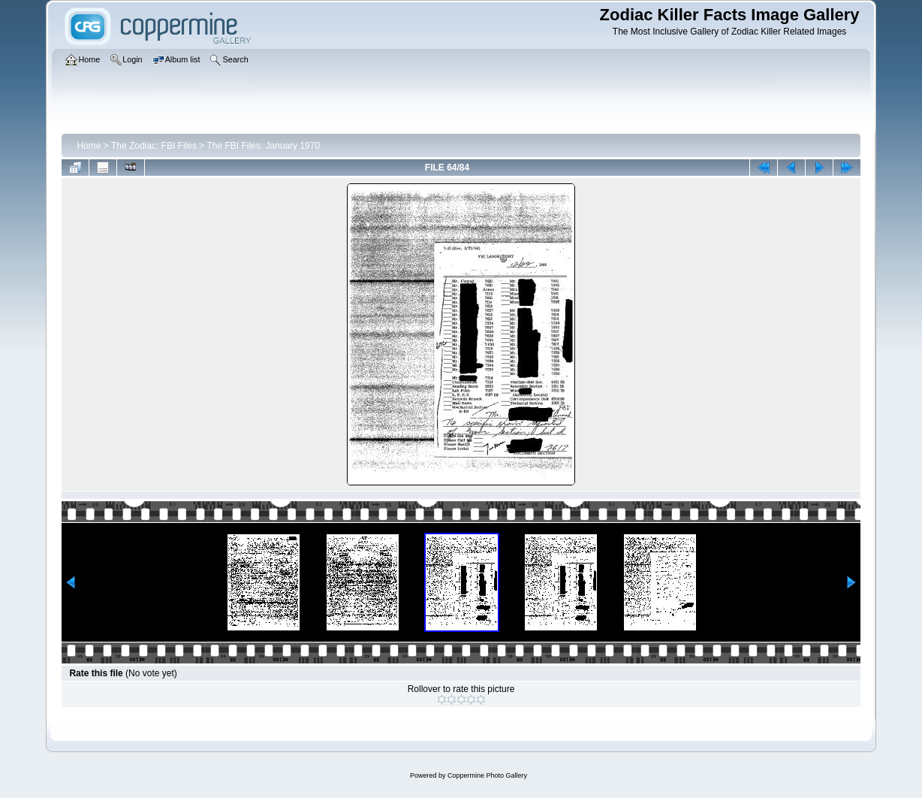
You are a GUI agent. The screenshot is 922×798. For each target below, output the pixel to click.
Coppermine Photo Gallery (487, 775)
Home (89, 146)
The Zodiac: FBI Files (154, 146)
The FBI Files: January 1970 (263, 146)
